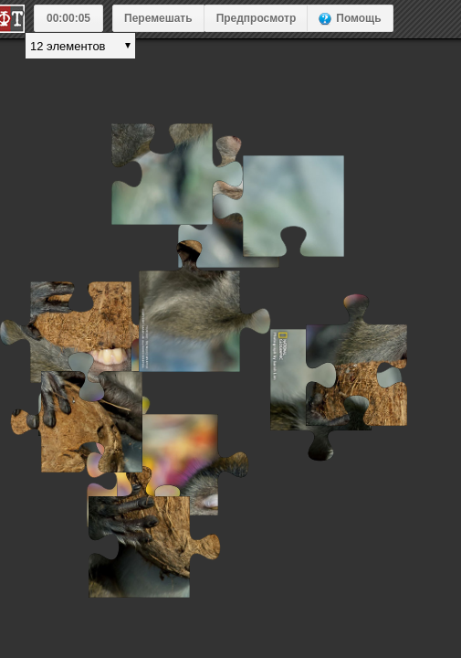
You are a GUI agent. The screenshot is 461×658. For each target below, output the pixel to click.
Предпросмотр (256, 18)
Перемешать (158, 18)
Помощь (358, 18)
